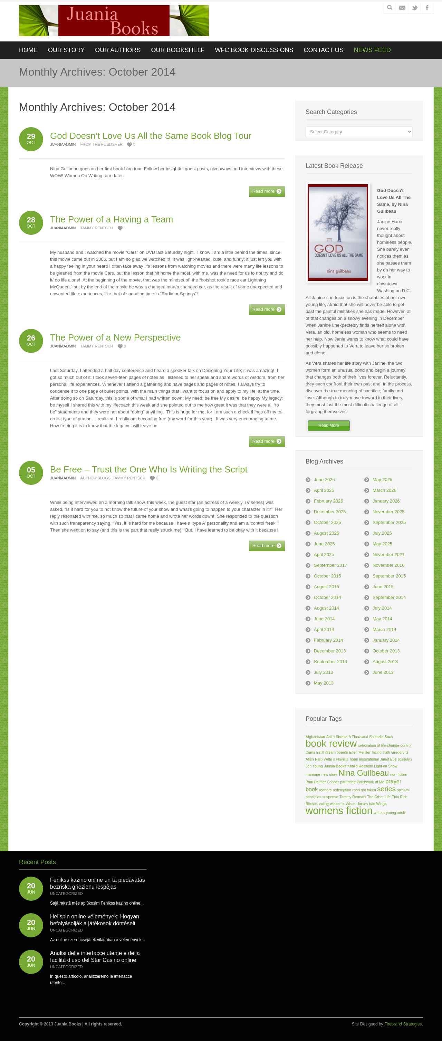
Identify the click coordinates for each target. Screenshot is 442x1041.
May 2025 (382, 543)
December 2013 (330, 650)
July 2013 (323, 672)
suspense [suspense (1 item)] (330, 797)
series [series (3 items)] (386, 789)
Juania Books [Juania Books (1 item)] (335, 766)
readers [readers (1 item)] (325, 790)
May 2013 (324, 683)
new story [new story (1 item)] (329, 774)
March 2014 (384, 629)
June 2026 (324, 479)
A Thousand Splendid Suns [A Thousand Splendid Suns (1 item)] (371, 737)
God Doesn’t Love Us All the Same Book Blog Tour (150, 136)
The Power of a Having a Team (111, 219)
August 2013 (385, 661)
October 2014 (327, 597)
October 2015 (327, 576)
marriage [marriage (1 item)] (313, 774)
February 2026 (328, 501)
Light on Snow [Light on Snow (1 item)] (385, 766)
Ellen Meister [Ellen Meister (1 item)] (360, 752)
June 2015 (383, 586)
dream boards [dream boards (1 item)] (336, 752)
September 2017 (330, 565)
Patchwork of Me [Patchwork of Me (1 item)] (370, 782)
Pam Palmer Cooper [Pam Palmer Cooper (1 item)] (322, 782)
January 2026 (386, 501)
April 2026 (324, 490)
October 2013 (386, 650)
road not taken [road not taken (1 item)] (364, 790)
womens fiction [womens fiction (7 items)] (339, 810)
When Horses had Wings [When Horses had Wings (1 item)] (366, 804)
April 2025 (324, 554)
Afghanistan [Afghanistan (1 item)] (315, 737)
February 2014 (328, 640)
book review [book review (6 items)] (331, 743)
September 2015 (389, 576)
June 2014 (324, 618)
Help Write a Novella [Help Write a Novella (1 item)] (331, 759)
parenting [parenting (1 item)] (347, 782)
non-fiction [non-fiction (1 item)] (398, 774)
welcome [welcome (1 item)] (337, 804)
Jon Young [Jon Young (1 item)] (314, 766)
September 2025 (389, 522)
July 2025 (382, 533)
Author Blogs (95, 478)
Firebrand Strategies (403, 1024)
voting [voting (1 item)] (324, 804)
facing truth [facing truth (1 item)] (381, 752)
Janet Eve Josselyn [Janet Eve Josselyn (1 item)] (396, 759)
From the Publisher (101, 144)
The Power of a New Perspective (115, 337)
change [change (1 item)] (393, 745)
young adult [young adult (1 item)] (395, 813)
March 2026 (384, 490)
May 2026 (382, 479)
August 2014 (326, 608)
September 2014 (389, 597)
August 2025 (326, 533)
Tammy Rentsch (96, 228)
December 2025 (330, 511)
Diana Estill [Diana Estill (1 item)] (315, 752)
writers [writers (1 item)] (379, 813)
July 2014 (382, 608)
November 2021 (389, 554)
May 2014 (382, 618)
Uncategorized (66, 893)
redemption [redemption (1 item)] (342, 790)
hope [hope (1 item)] (354, 759)
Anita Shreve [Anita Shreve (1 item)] (336, 737)
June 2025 (324, 543)
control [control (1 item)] (406, 745)
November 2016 (389, 565)
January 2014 (386, 640)
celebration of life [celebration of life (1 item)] (372, 745)
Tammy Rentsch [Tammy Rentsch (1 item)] (352, 797)
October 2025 (327, 522)
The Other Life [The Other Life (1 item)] (379, 797)
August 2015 (326, 586)
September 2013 (330, 661)
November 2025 (389, 511)
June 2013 (383, 672)
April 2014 (324, 629)
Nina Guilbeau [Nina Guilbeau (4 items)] (363, 772)
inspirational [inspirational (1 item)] (369, 759)
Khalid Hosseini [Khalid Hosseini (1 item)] (360, 766)
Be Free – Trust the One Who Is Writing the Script (149, 469)
